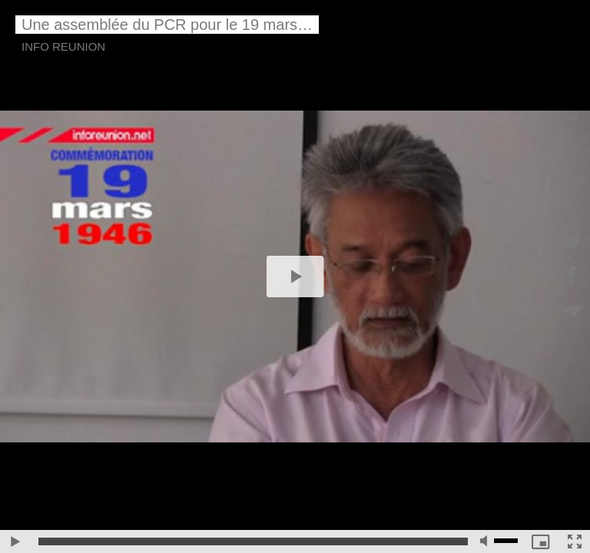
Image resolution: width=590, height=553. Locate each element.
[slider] (253, 541)
